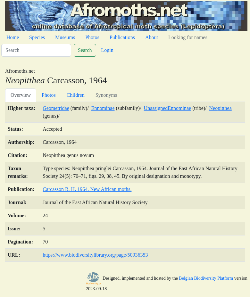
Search (85, 50)
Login (107, 50)
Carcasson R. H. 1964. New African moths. (87, 189)
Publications (122, 37)
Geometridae (56, 108)
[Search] (36, 50)
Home (12, 37)
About (151, 37)
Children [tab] (76, 95)
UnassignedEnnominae (167, 108)
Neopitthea (220, 108)
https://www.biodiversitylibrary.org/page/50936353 (95, 255)
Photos (92, 37)
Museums (65, 37)
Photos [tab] (49, 95)
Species (37, 37)
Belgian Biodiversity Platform (206, 278)
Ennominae (103, 108)
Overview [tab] (21, 95)
